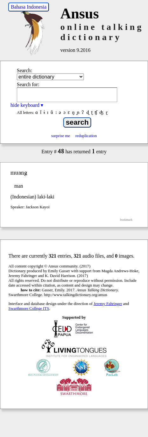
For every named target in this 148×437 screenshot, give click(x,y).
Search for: (28, 84)
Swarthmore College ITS (29, 308)
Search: (24, 70)
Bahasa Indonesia (28, 7)
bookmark (126, 219)
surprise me (60, 136)
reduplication (86, 136)
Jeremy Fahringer (108, 304)
